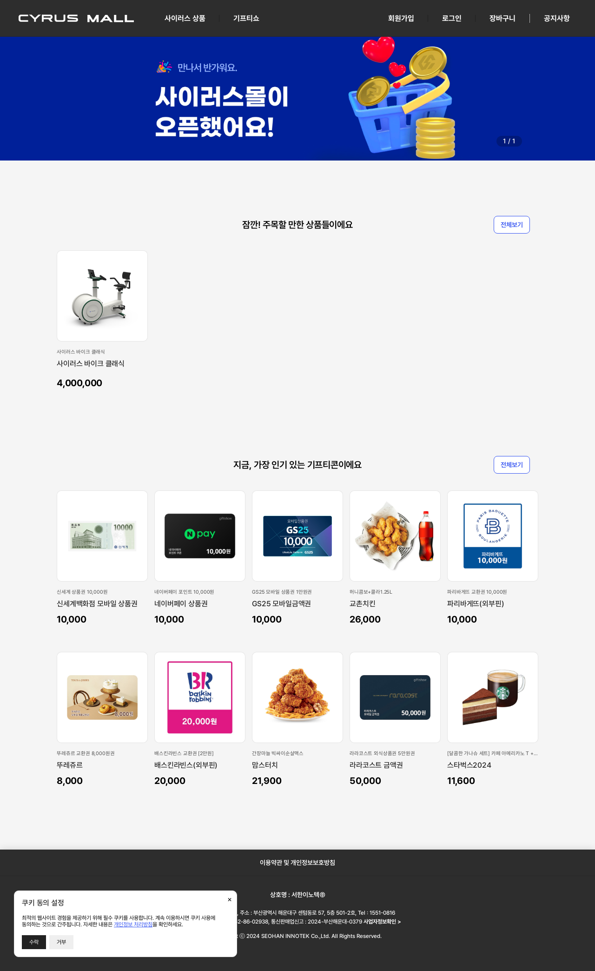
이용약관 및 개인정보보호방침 (297, 862)
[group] (297, 98)
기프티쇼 (246, 18)
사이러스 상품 (185, 18)
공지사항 (557, 18)
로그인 (452, 18)
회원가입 (401, 18)
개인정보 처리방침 (133, 924)
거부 (61, 942)
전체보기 (512, 224)
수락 (34, 942)
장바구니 (502, 18)
